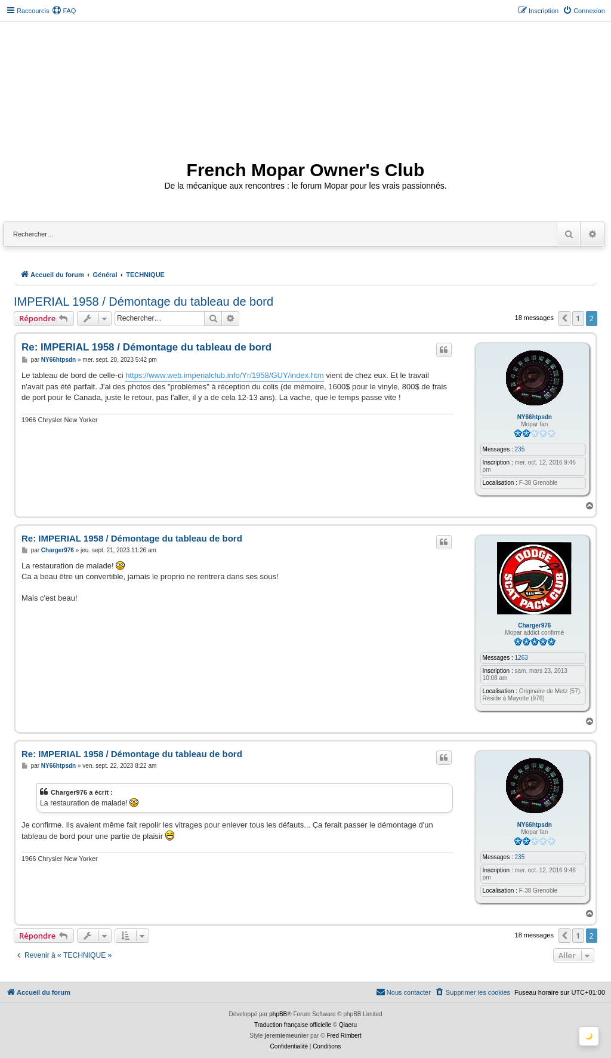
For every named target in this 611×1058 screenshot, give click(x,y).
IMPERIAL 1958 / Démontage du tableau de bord (143, 301)
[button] (564, 318)
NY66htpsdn (534, 417)
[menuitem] (64, 11)
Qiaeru (348, 1025)
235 (520, 449)
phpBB (278, 1014)
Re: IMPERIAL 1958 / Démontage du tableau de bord (146, 347)
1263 (521, 657)
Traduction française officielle (292, 1025)
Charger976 (534, 625)
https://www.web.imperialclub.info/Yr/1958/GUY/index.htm (224, 375)
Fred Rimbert (343, 1035)
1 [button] (578, 318)
